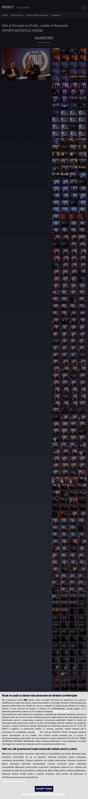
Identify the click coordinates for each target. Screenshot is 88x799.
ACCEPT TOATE (44, 789)
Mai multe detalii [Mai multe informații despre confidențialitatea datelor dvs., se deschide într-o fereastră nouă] (61, 711)
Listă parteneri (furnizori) (13, 781)
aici (37, 732)
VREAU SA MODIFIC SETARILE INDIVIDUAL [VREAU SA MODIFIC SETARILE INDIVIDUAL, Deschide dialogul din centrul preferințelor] (43, 794)
